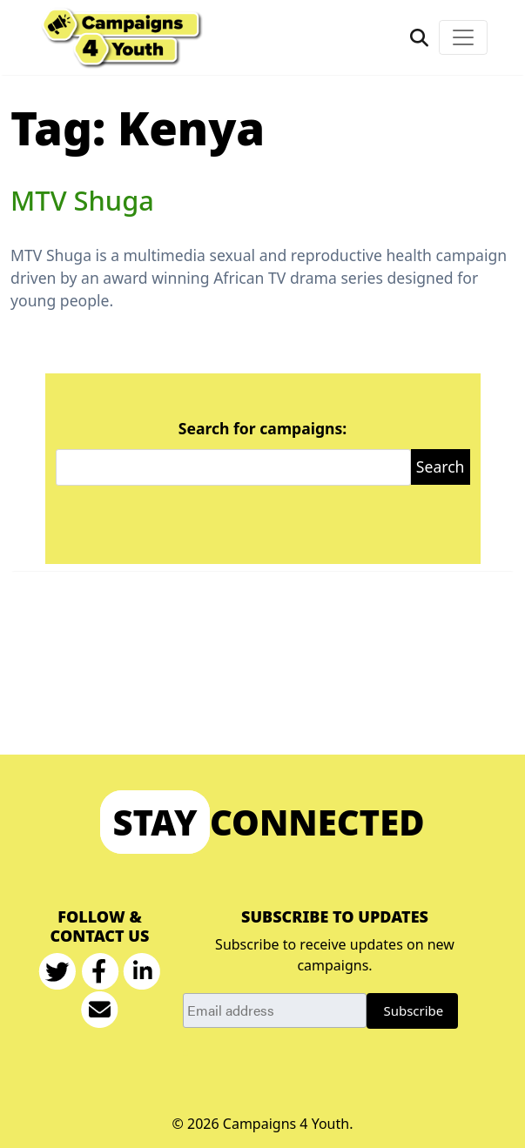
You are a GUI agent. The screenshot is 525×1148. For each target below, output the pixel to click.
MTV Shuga (82, 200)
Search (440, 466)
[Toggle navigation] (463, 37)
